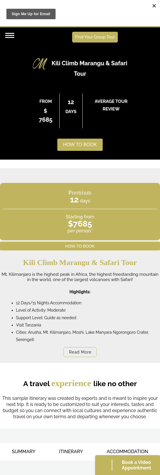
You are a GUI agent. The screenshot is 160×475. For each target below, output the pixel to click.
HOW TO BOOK (80, 144)
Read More (80, 352)
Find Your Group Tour (95, 37)
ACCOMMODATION (127, 451)
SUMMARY (23, 451)
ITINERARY (71, 451)
